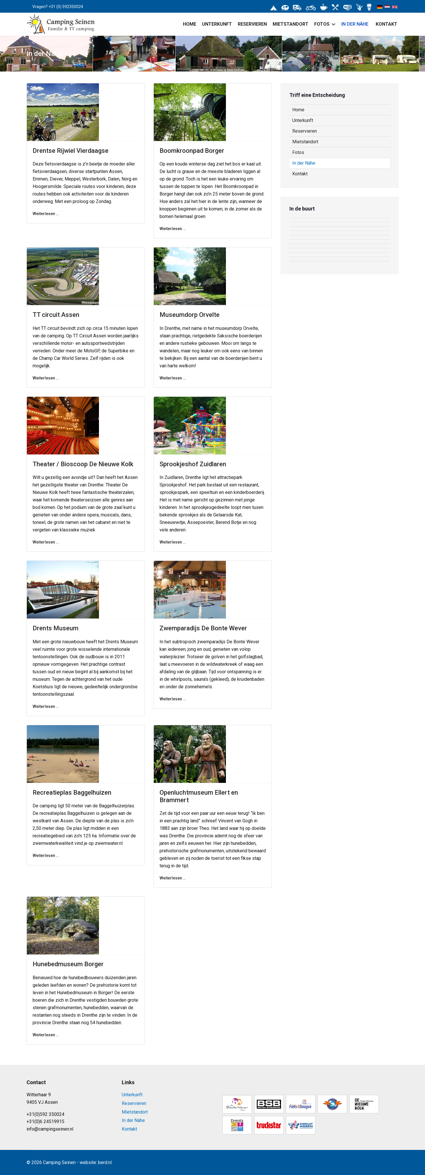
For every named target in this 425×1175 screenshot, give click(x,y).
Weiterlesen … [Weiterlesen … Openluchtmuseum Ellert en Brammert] (173, 878)
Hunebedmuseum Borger (68, 964)
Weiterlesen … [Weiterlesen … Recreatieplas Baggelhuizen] (46, 855)
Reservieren (252, 24)
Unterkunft (217, 24)
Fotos (321, 24)
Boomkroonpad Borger (192, 150)
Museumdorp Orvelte (190, 314)
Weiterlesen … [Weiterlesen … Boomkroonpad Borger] (173, 228)
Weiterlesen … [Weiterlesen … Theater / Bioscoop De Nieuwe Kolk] (46, 542)
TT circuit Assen (56, 314)
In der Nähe (354, 24)
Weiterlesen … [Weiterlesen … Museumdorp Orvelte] (173, 378)
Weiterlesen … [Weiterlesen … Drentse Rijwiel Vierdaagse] (46, 213)
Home (189, 24)
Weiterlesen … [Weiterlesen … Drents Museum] (46, 706)
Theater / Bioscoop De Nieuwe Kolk (83, 464)
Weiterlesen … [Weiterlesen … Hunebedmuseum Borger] (46, 1035)
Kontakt (386, 24)
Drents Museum (55, 628)
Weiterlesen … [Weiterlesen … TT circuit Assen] (46, 378)
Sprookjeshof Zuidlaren (193, 464)
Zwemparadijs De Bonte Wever (203, 628)
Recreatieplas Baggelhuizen (72, 792)
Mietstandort (290, 24)
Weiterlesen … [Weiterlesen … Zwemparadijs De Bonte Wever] (173, 699)
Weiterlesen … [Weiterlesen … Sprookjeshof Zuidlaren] (173, 542)
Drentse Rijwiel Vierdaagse (70, 150)
